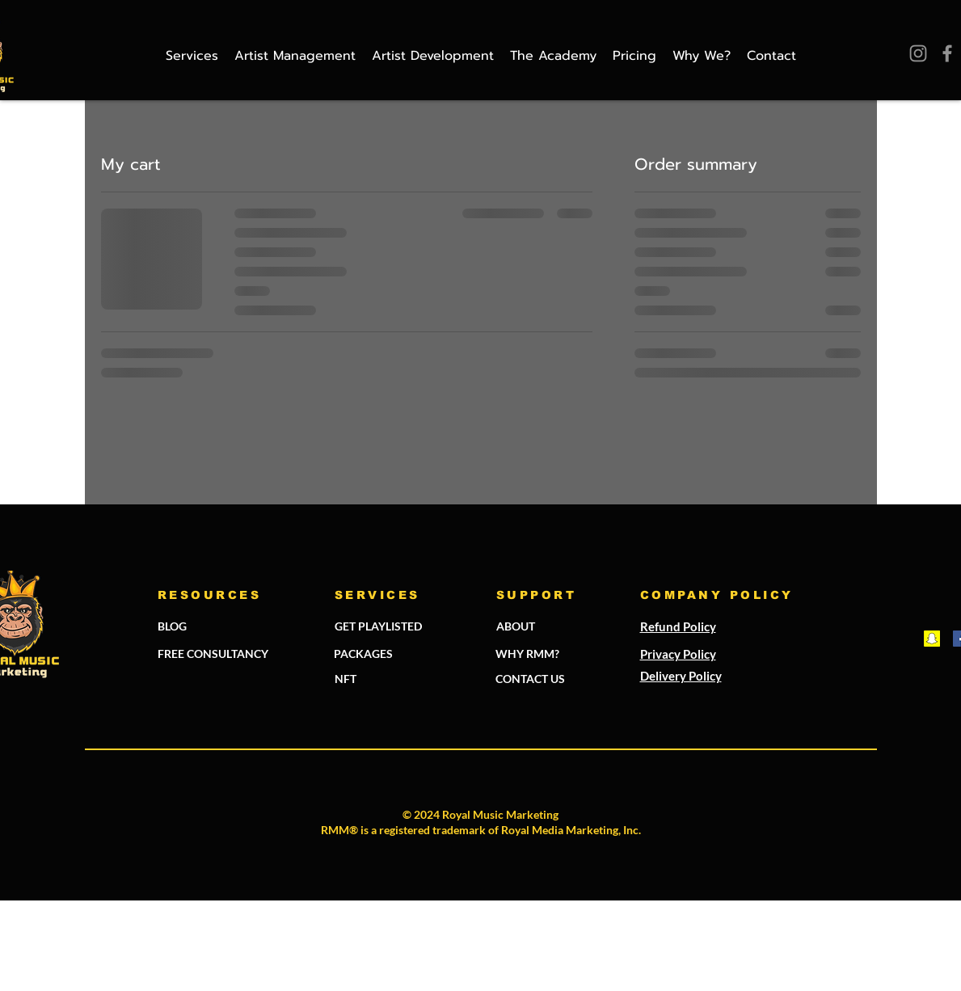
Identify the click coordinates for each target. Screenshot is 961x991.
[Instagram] (918, 53)
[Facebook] (947, 53)
